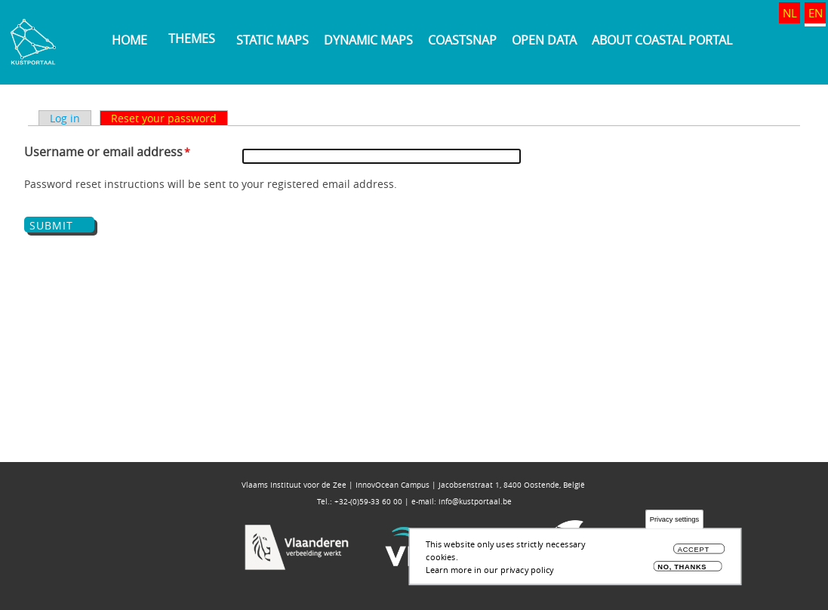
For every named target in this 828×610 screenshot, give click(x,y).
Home (129, 40)
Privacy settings (674, 522)
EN (815, 12)
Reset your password (164, 118)
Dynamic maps (368, 40)
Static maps (272, 40)
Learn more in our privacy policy (490, 571)
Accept (693, 551)
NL (790, 12)
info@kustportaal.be (475, 502)
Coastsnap (462, 40)
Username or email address (103, 151)
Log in (65, 118)
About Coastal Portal (662, 40)
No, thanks (681, 569)
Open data (544, 40)
